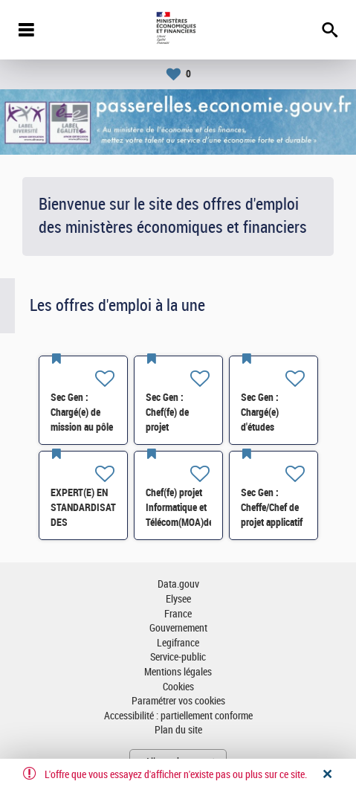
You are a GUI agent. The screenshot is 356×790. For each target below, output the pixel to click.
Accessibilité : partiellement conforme (178, 716)
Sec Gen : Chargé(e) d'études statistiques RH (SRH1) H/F (271, 427)
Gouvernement (178, 628)
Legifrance (178, 643)
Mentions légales (178, 672)
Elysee (178, 599)
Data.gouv (178, 584)
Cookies (178, 687)
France (178, 614)
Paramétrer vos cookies (178, 701)
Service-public (178, 657)
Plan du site (178, 730)
